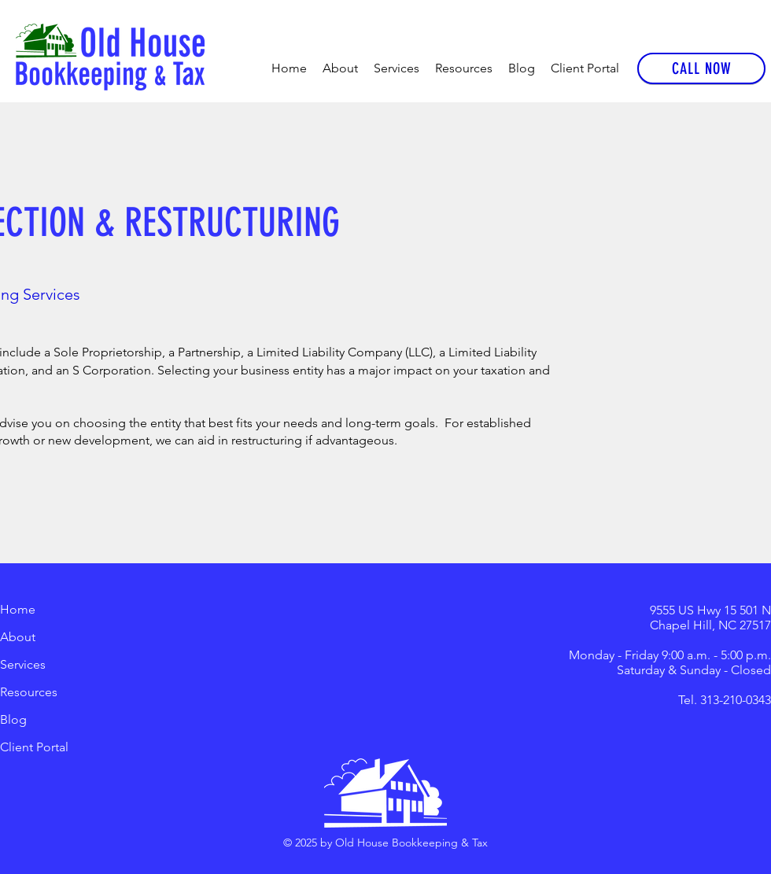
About (17, 636)
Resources (28, 691)
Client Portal (34, 746)
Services (23, 664)
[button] (396, 68)
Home (17, 609)
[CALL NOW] (701, 68)
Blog (13, 719)
